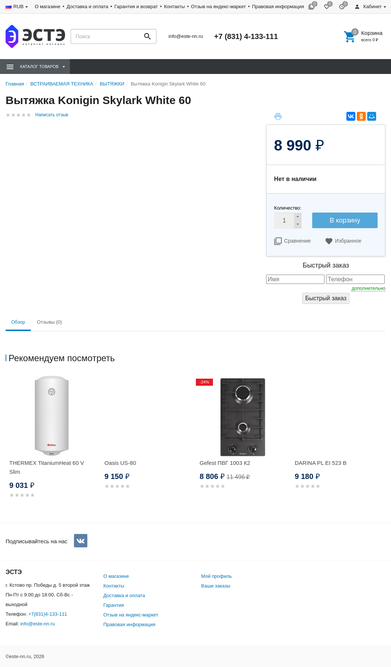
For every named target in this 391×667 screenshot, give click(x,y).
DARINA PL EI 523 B (321, 463)
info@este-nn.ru (185, 36)
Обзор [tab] (18, 322)
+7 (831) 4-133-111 (246, 36)
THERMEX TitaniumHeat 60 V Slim (46, 467)
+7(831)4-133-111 (47, 614)
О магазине (47, 6)
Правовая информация (278, 6)
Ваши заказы (215, 586)
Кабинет (368, 6)
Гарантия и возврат (136, 6)
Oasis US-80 (120, 463)
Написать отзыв (51, 114)
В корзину (345, 220)
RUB (18, 6)
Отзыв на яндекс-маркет (218, 6)
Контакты (174, 6)
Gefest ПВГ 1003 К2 (225, 463)
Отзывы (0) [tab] (49, 322)
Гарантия (113, 605)
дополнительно (368, 288)
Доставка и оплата (87, 6)
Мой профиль (216, 576)
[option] (53, 445)
